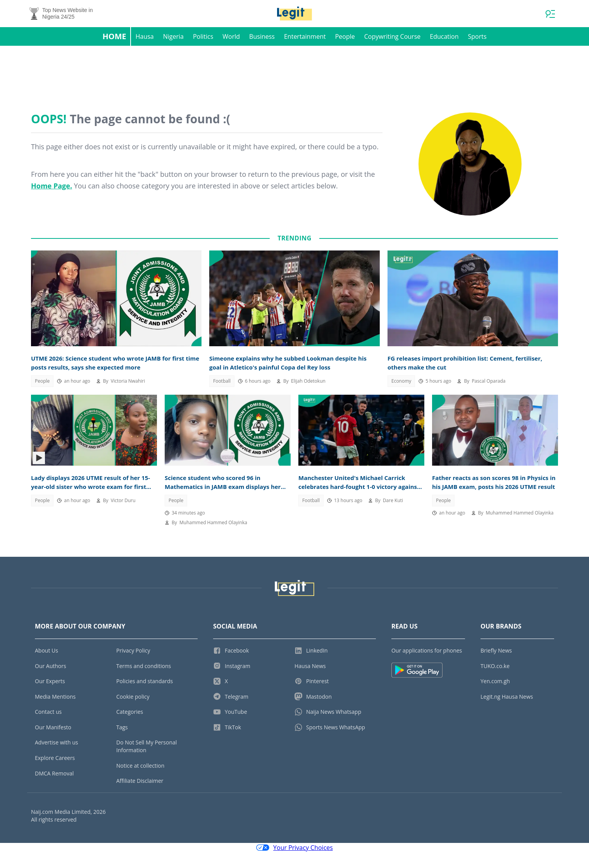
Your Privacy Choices (294, 848)
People (345, 37)
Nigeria (173, 37)
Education (444, 37)
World (231, 37)
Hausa (145, 37)
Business (262, 37)
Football (222, 381)
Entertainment (305, 37)
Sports (477, 37)
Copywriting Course (392, 37)
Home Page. (51, 186)
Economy (401, 381)
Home (114, 37)
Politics (203, 37)
